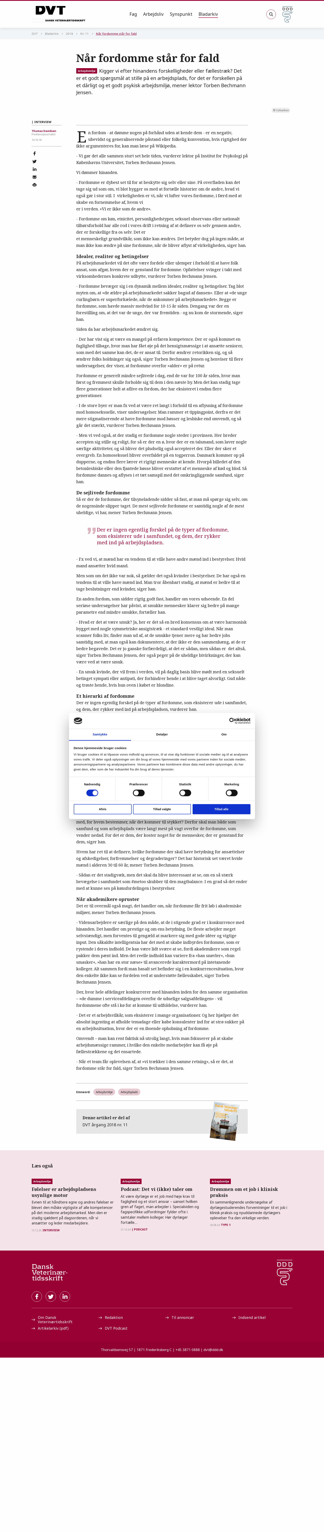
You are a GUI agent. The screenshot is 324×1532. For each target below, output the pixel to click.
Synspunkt (181, 14)
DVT (35, 33)
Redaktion (111, 1491)
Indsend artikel (249, 1491)
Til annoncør (179, 1491)
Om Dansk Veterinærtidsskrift (52, 1494)
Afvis (102, 809)
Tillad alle (221, 809)
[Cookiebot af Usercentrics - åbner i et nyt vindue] (232, 721)
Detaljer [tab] (162, 734)
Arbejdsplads (129, 1210)
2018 (69, 33)
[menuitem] (133, 14)
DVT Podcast (113, 1502)
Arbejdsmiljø (86, 71)
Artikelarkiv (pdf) (50, 1502)
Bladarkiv (208, 14)
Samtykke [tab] (100, 734)
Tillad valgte (162, 809)
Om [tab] (223, 734)
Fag (133, 14)
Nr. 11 (84, 33)
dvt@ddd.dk (213, 1524)
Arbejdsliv (153, 14)
